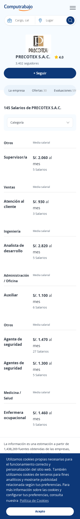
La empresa (17, 90)
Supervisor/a (15, 157)
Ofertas (39, 90)
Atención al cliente (14, 204)
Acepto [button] (40, 511)
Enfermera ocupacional (15, 415)
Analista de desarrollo (14, 248)
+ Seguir (40, 73)
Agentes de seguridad (14, 365)
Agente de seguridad (13, 341)
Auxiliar (11, 294)
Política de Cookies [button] (34, 500)
